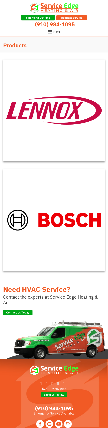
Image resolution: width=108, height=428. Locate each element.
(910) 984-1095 (54, 408)
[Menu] (54, 32)
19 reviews (58, 388)
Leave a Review (54, 395)
